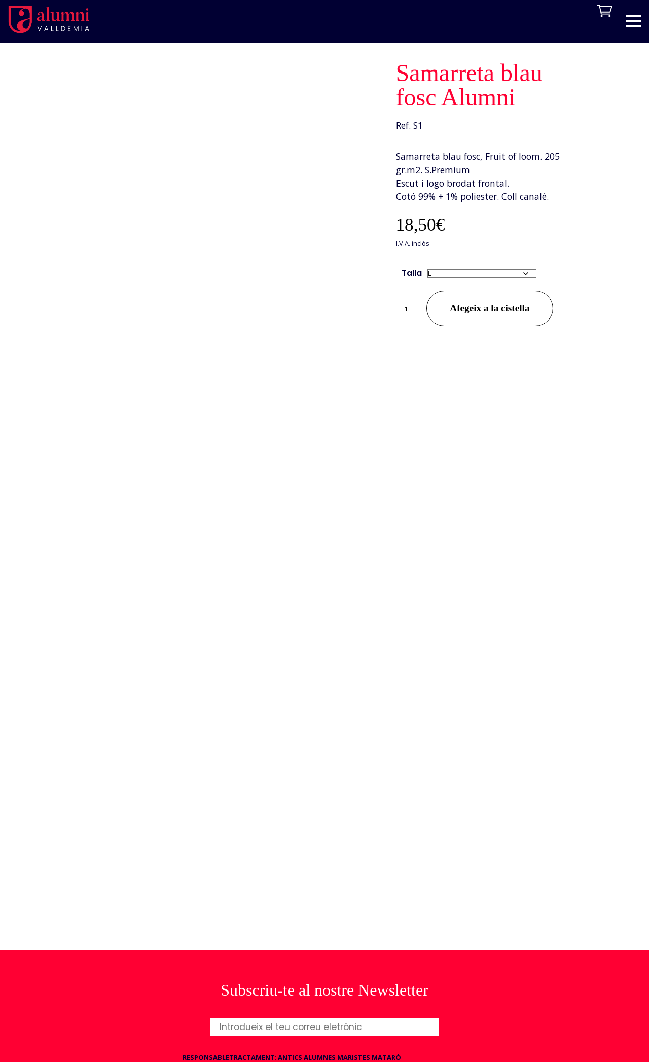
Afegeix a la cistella (489, 308)
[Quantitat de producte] (410, 309)
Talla (412, 273)
